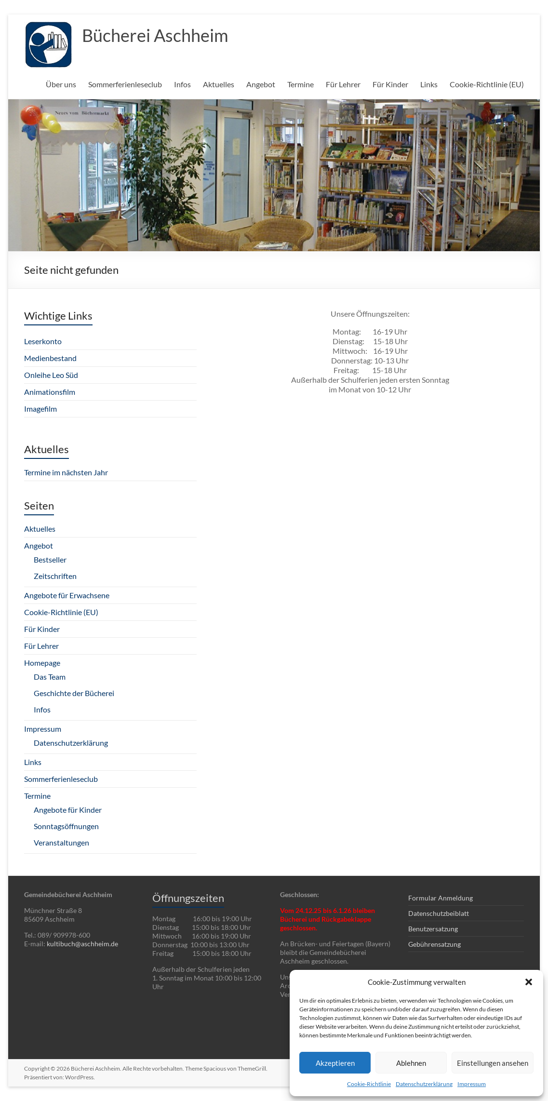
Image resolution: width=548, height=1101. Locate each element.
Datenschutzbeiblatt (438, 913)
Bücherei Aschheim (155, 35)
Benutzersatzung (433, 929)
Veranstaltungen (61, 842)
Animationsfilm (49, 391)
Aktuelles (218, 84)
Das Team (50, 676)
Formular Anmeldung (440, 898)
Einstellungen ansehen (492, 1063)
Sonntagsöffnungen (66, 826)
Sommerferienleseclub (125, 84)
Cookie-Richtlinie (369, 1084)
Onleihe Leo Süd (51, 374)
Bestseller (50, 559)
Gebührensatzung (434, 944)
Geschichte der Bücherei (74, 693)
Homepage (42, 662)
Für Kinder (390, 84)
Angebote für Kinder (68, 809)
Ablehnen (411, 1063)
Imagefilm (40, 408)
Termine (300, 84)
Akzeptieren (335, 1063)
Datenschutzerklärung (424, 1084)
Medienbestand (50, 358)
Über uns (61, 84)
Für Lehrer (343, 84)
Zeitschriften (55, 575)
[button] (529, 982)
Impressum (471, 1084)
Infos (182, 84)
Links (429, 84)
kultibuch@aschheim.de (82, 944)
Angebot (260, 84)
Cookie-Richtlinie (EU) (487, 84)
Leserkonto (43, 341)
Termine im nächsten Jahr (66, 472)
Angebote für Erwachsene (66, 595)
